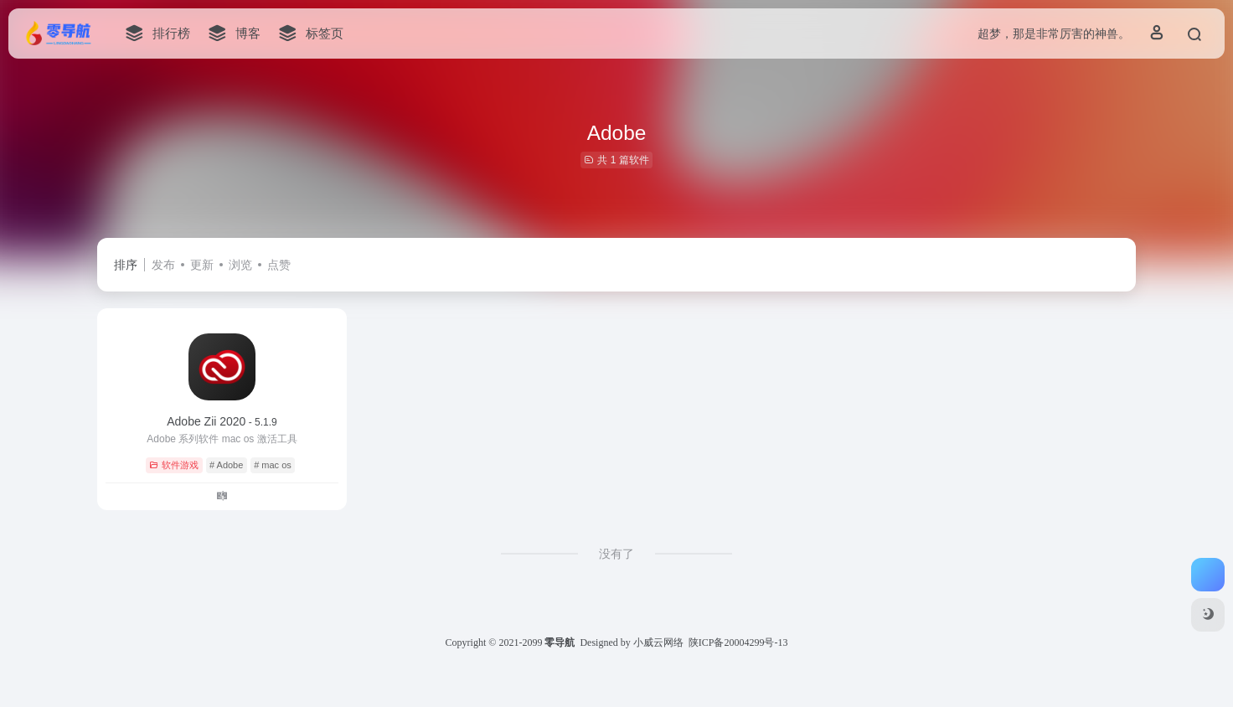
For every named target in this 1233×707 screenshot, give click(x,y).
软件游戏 (174, 465)
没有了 (616, 553)
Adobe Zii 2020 (222, 421)
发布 (163, 264)
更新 (202, 264)
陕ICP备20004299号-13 (738, 642)
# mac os (272, 465)
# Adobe (226, 465)
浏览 (240, 264)
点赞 (279, 264)
